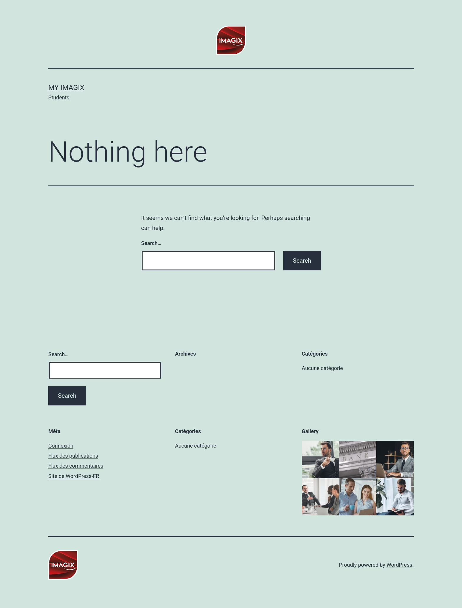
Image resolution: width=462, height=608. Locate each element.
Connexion (60, 446)
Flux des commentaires (75, 466)
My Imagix (66, 87)
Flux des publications (73, 456)
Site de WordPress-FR (73, 476)
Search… (151, 243)
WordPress (399, 565)
